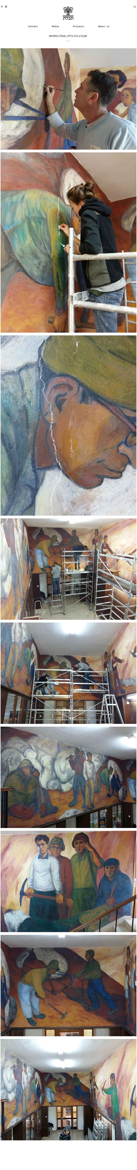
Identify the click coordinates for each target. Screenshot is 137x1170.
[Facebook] (2, 6)
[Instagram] (6, 6)
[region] (68, 52)
